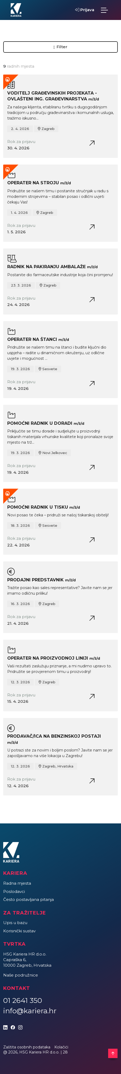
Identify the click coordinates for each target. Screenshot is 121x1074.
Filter (61, 47)
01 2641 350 (22, 1000)
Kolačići (61, 1047)
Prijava (84, 9)
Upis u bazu (15, 922)
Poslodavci (14, 891)
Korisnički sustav (19, 930)
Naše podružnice (20, 975)
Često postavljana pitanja (28, 899)
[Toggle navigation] (104, 10)
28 (65, 1052)
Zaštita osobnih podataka (26, 1047)
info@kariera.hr (29, 1011)
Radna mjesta (17, 883)
